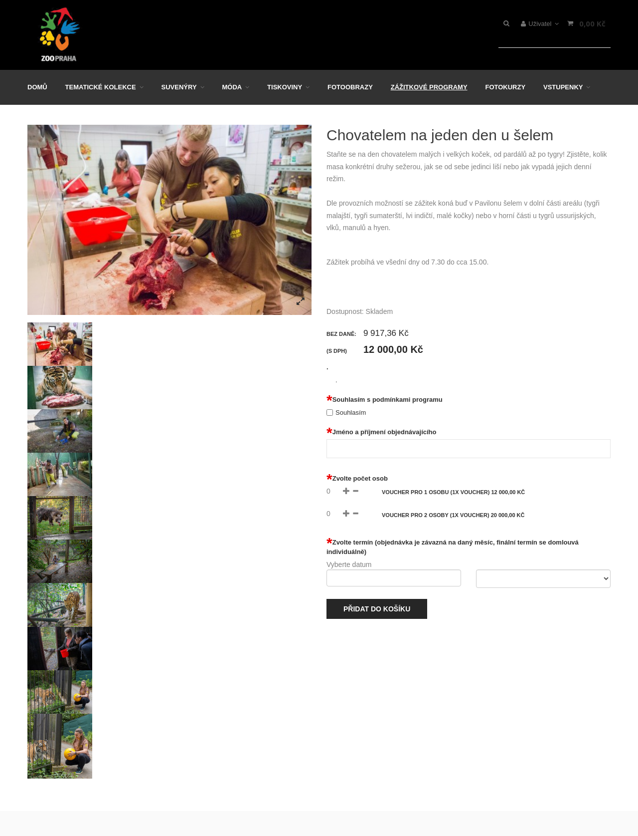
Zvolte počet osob (357, 479)
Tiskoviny (284, 87)
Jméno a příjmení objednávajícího (381, 432)
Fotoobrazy (350, 87)
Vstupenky (563, 87)
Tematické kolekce (100, 87)
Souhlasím (350, 412)
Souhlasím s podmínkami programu (384, 400)
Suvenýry (179, 87)
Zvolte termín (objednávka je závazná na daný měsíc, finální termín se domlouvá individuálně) (452, 547)
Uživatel (540, 23)
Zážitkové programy (429, 87)
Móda (232, 87)
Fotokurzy (505, 87)
